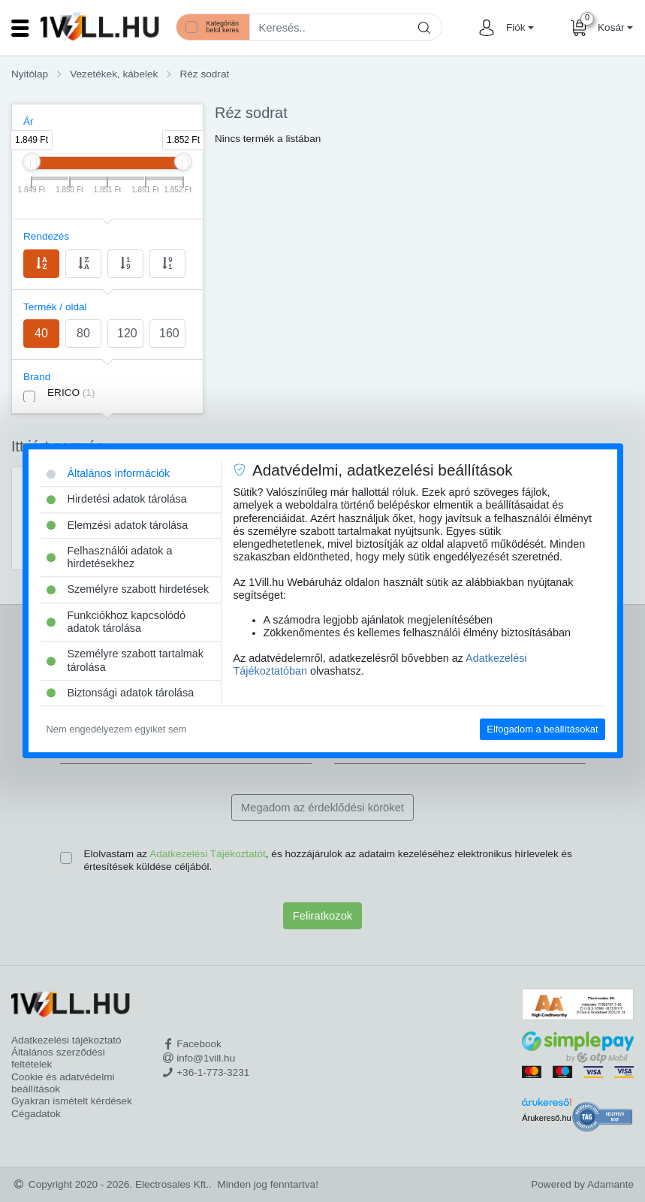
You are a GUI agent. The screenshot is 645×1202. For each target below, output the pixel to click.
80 (83, 333)
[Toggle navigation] (20, 28)
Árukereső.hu (546, 1117)
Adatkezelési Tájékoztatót (207, 853)
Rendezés (46, 236)
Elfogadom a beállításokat (542, 729)
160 (169, 333)
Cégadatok (36, 1113)
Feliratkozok (322, 916)
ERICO (71, 392)
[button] (518, 28)
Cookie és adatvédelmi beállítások (63, 1083)
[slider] (32, 162)
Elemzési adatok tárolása (117, 525)
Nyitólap (29, 74)
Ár (28, 121)
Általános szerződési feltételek (58, 1058)
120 (127, 333)
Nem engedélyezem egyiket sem (117, 729)
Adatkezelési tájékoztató (66, 1040)
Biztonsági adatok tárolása (120, 693)
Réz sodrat (204, 74)
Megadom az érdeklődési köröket (322, 808)
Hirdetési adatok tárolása (117, 500)
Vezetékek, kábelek (114, 74)
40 (41, 333)
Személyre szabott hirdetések (128, 590)
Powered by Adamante (582, 1184)
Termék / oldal (55, 307)
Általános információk (108, 473)
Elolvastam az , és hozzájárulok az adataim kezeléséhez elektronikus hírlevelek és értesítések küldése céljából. (328, 859)
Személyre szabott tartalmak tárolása (125, 660)
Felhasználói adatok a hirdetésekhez (110, 557)
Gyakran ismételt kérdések (71, 1101)
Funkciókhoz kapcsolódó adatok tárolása (116, 621)
